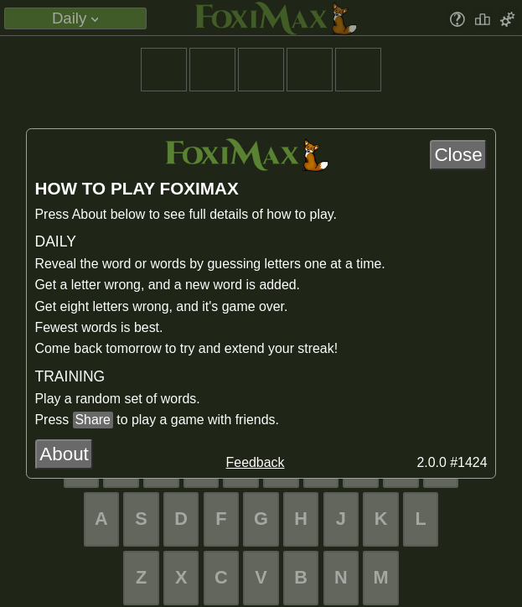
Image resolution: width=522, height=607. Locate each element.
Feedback (255, 462)
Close (458, 154)
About (64, 454)
